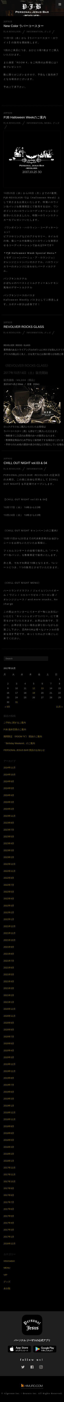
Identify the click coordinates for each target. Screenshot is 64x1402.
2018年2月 (9, 1154)
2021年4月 (9, 981)
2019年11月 (9, 1071)
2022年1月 (9, 919)
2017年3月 (9, 1229)
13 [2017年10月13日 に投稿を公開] (42, 688)
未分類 (7, 1288)
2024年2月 (9, 809)
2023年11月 (9, 816)
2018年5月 (9, 1140)
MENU (47, 123)
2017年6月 (9, 1209)
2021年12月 (9, 926)
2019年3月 (9, 1098)
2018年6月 (9, 1133)
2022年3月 (9, 905)
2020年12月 (9, 1009)
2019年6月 (9, 1092)
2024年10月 (9, 774)
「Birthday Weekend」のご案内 (19, 743)
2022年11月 (9, 871)
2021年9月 (9, 947)
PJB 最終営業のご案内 (15, 729)
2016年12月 (9, 1243)
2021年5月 (9, 974)
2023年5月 (9, 836)
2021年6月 (9, 967)
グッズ (47, 31)
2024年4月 (9, 795)
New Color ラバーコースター (24, 26)
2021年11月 (9, 933)
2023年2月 (9, 857)
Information (35, 31)
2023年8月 (9, 822)
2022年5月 (9, 891)
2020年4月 (9, 1050)
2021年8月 (9, 953)
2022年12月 (9, 864)
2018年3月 (9, 1147)
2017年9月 (9, 1188)
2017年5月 (9, 1216)
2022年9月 (9, 878)
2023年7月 (9, 829)
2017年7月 (9, 1202)
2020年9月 (9, 1023)
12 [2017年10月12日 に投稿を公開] (33, 688)
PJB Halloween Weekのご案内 (25, 117)
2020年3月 (9, 1057)
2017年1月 (9, 1236)
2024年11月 (9, 767)
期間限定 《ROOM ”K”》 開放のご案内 (23, 736)
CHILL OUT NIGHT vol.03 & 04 (25, 463)
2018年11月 (9, 1119)
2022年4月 (9, 898)
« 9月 (7, 706)
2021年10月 (9, 940)
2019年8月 (9, 1078)
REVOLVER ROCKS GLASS (24, 327)
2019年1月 (9, 1105)
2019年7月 (9, 1085)
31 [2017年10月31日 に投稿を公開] (16, 702)
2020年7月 (9, 1036)
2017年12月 (9, 1167)
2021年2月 (9, 995)
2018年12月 (9, 1112)
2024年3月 (9, 802)
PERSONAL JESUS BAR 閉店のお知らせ (24, 750)
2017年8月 (9, 1195)
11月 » (59, 706)
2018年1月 (9, 1161)
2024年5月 (9, 788)
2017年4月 (9, 1223)
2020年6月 (9, 1043)
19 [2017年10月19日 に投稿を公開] (33, 693)
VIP (5, 1275)
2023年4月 (9, 843)
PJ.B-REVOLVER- (13, 31)
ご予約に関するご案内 (15, 722)
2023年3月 (9, 850)
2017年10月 (9, 1181)
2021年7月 (9, 960)
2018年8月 (9, 1126)
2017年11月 (9, 1174)
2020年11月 (9, 1016)
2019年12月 (9, 1064)
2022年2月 (9, 912)
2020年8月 (9, 1029)
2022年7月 (9, 885)
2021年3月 (9, 988)
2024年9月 (9, 781)
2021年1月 (9, 1002)
